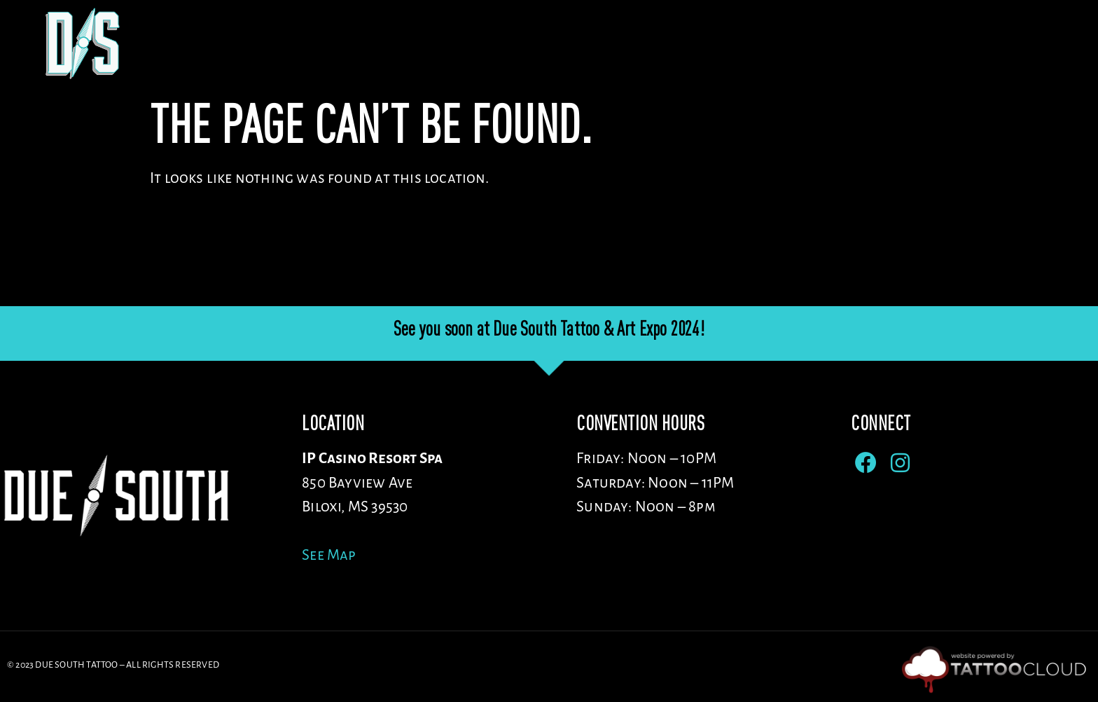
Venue (668, 44)
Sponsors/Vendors (887, 44)
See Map (329, 555)
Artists (758, 44)
